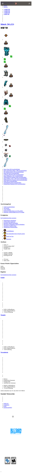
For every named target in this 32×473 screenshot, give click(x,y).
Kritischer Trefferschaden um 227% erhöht (14, 212)
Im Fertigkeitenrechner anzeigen (8, 218)
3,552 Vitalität (7, 209)
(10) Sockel (6, 208)
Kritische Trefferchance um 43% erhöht (13, 211)
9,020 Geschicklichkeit (9, 207)
